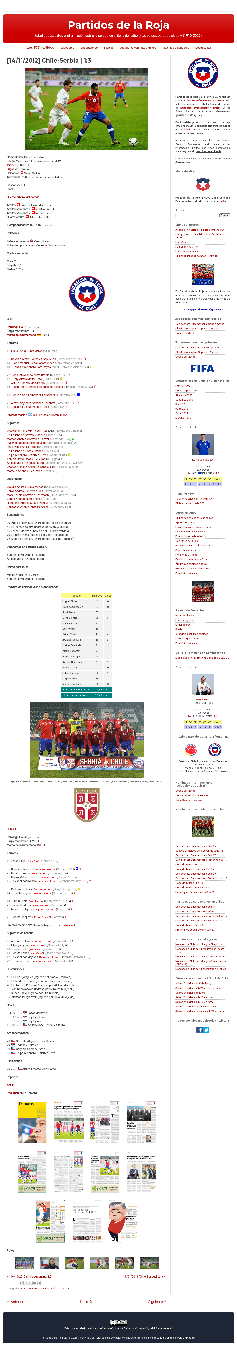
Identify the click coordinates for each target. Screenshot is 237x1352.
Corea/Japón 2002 (186, 390)
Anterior (15, 1301)
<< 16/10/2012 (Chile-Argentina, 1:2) (29, 1276)
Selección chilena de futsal (190, 992)
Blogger (190, 1337)
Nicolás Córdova (204, 460)
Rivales (109, 47)
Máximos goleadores (175, 47)
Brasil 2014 (181, 404)
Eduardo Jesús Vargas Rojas (31, 407)
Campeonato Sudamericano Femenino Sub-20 (201, 878)
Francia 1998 (182, 385)
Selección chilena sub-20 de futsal (194, 997)
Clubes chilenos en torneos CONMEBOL (197, 255)
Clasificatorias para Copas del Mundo (196, 328)
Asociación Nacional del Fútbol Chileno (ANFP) (202, 229)
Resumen (13, 1093)
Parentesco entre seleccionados (193, 545)
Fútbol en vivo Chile (186, 246)
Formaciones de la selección (191, 536)
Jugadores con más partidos (138, 47)
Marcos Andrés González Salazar (28, 439)
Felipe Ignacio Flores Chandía (25, 451)
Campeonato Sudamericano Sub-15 (195, 846)
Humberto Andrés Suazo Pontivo (28, 503)
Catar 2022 (181, 413)
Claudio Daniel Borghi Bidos (50, 415)
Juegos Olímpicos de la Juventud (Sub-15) (199, 850)
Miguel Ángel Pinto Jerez (26, 351)
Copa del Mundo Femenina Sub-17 (194, 868)
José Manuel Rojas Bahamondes (33, 363)
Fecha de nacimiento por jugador (193, 526)
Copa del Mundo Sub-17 (189, 864)
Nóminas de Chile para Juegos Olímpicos (198, 944)
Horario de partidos (186, 554)
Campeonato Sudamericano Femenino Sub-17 (201, 859)
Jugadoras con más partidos (191, 633)
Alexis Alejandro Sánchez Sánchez (33, 403)
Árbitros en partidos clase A (191, 563)
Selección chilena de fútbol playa (193, 983)
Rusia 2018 (181, 408)
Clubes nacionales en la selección (194, 517)
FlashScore (181, 242)
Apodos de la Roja (185, 522)
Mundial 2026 (183, 417)
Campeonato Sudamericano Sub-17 (195, 855)
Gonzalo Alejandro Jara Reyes (32, 367)
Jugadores (67, 47)
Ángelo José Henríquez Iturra (25, 463)
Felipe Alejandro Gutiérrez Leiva (26, 455)
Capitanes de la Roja (187, 540)
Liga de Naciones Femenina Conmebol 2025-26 (202, 657)
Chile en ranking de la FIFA (190, 503)
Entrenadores (89, 47)
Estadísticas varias (186, 573)
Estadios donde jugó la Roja (191, 559)
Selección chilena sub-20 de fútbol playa (198, 988)
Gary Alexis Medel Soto (27, 379)
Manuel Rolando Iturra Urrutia (31, 375)
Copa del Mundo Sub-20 (189, 882)
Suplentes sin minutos (187, 550)
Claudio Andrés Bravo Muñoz (25, 487)
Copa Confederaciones (188, 799)
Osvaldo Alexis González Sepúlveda (33, 359)
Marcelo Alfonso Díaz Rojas (24, 471)
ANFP (10, 1085)
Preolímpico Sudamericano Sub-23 (195, 892)
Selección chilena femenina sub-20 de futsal (200, 1010)
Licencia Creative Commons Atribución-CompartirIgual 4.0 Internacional (131, 1328)
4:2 (217, 473)
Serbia (66, 1288)
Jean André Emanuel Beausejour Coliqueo (39, 387)
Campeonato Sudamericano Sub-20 (195, 873)
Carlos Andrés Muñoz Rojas (24, 499)
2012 (24, 1288)
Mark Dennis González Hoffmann (28, 495)
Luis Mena (204, 699)
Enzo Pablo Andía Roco (22, 447)
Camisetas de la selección (190, 531)
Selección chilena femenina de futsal (195, 1006)
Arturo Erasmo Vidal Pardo (28, 383)
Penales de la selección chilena (192, 568)
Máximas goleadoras (187, 638)
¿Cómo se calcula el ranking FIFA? (194, 498)
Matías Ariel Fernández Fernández (34, 395)
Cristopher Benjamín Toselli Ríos (27, 431)
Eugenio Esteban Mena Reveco (26, 443)
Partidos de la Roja (118, 25)
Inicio (86, 1301)
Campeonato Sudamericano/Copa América (199, 323)
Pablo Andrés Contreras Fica (25, 491)
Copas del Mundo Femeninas (191, 795)
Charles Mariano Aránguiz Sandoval (29, 467)
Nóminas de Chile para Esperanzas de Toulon (200, 968)
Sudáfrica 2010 (184, 399)
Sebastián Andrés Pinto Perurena (28, 507)
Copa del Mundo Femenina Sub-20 (194, 887)
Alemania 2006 (184, 394)
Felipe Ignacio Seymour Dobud (26, 435)
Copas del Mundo (185, 333)
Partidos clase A (52, 1288)
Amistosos (35, 1288)
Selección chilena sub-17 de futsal (194, 1001)
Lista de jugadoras (185, 620)
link (188, 129)
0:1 (215, 716)
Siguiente (157, 1301)
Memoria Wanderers (186, 251)
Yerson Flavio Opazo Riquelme (26, 459)
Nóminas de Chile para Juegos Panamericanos (201, 956)
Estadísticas (203, 47)
